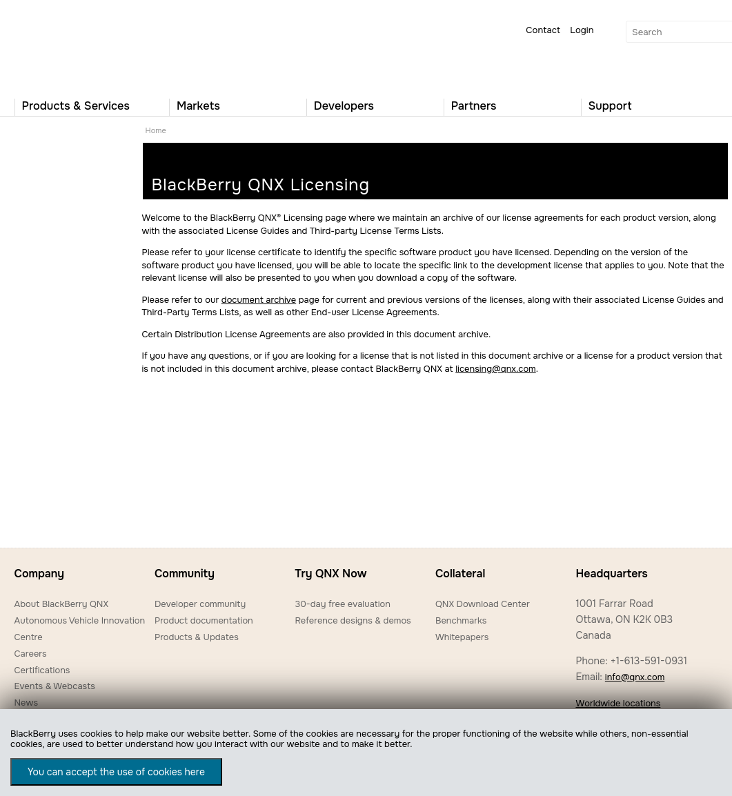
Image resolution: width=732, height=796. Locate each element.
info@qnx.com (634, 677)
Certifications (42, 670)
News (26, 702)
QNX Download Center (482, 604)
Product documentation (204, 620)
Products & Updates (197, 637)
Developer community (200, 604)
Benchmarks (460, 620)
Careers (30, 653)
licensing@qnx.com (495, 369)
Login (581, 30)
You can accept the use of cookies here (116, 772)
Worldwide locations (617, 703)
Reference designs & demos (352, 620)
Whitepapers (461, 637)
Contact (543, 30)
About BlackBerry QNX (61, 604)
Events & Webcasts (54, 686)
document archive (258, 300)
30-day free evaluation (342, 604)
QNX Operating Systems (55, 45)
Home (156, 130)
